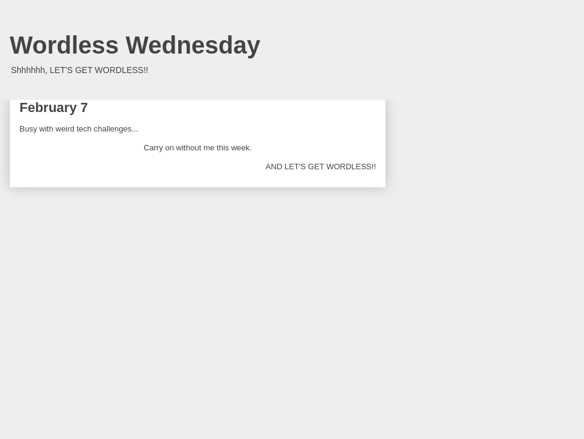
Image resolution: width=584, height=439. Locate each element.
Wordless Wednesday (135, 45)
